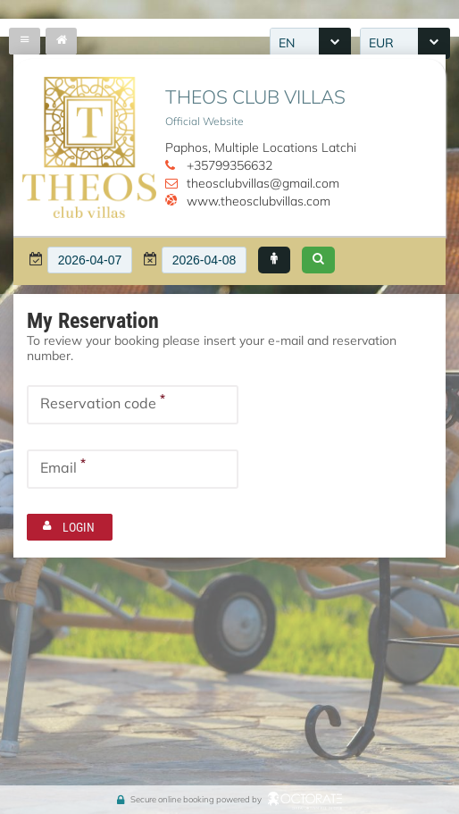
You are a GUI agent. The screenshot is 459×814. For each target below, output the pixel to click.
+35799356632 (229, 165)
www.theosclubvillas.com (258, 201)
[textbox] (89, 260)
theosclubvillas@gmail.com (263, 183)
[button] (274, 260)
